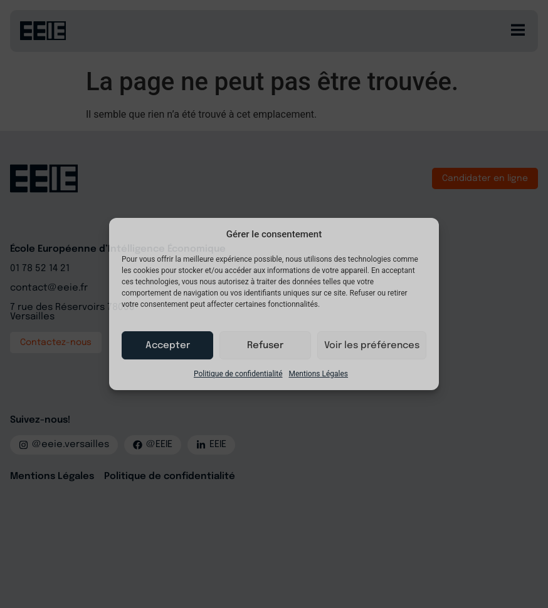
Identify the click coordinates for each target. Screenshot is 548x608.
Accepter (167, 346)
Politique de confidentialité (238, 373)
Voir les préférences (371, 346)
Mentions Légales (319, 373)
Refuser (265, 346)
